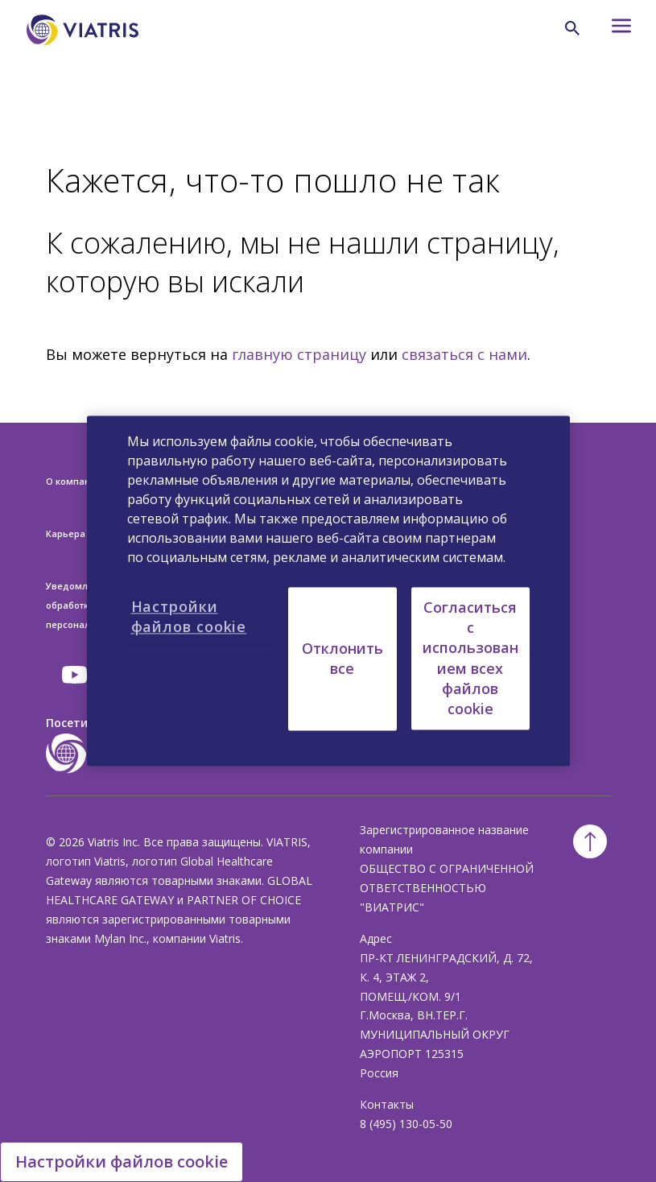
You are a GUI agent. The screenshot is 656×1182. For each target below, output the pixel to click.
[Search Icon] (572, 28)
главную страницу (299, 354)
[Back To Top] (590, 841)
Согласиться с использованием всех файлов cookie (470, 657)
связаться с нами (464, 354)
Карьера (65, 533)
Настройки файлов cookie (121, 1161)
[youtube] (75, 675)
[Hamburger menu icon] (612, 30)
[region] (328, 590)
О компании (73, 481)
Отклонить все (342, 658)
